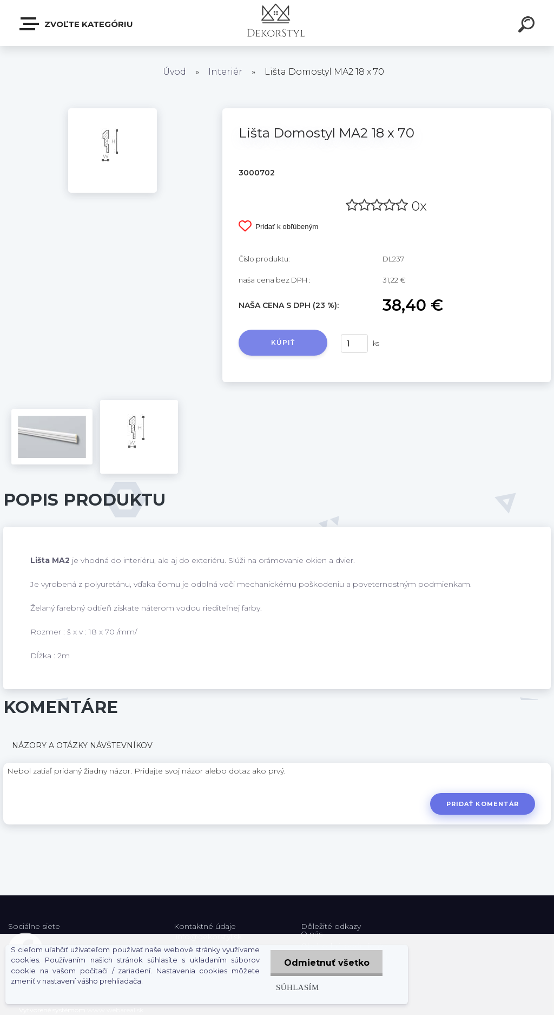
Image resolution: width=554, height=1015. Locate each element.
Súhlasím (297, 987)
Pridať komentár (482, 804)
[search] (528, 26)
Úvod (174, 72)
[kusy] (354, 343)
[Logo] (277, 23)
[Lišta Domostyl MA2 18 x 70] (112, 112)
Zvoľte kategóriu (77, 23)
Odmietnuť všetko (326, 963)
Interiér (225, 72)
